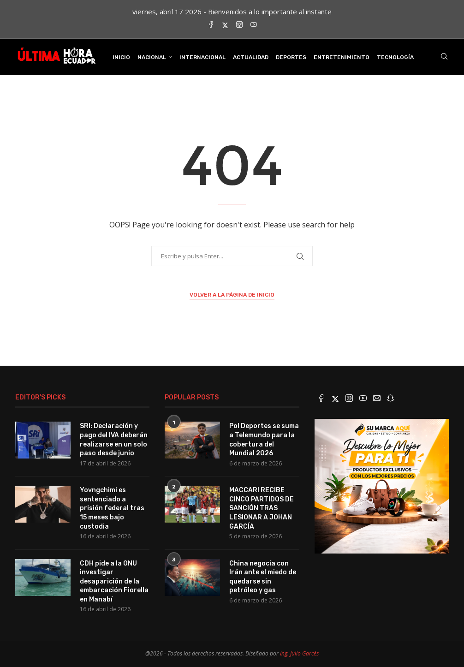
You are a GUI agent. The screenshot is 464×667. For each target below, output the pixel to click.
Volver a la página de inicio (232, 295)
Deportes (291, 57)
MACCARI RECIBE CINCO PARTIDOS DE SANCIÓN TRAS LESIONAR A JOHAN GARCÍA (261, 508)
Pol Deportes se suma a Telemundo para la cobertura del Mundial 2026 (264, 439)
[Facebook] (211, 25)
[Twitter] (225, 25)
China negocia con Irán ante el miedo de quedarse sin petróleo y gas (262, 577)
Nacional (151, 57)
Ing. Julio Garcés (299, 653)
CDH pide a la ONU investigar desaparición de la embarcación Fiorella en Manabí (114, 581)
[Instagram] (239, 25)
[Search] (444, 57)
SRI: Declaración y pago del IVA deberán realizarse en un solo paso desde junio (114, 439)
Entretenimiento (341, 57)
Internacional (202, 57)
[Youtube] (253, 25)
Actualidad (250, 57)
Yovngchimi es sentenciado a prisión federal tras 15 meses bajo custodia (112, 508)
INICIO (121, 57)
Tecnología (395, 57)
